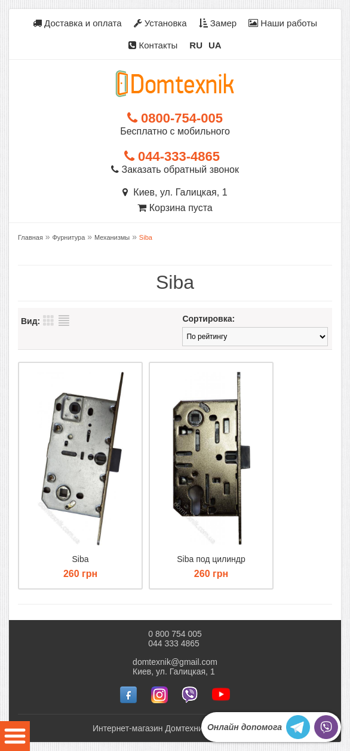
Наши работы (282, 23)
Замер (218, 23)
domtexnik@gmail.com (175, 662)
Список (64, 320)
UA (215, 45)
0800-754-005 (175, 118)
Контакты (152, 45)
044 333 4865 (173, 643)
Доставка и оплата (77, 23)
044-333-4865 (172, 156)
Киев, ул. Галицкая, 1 (174, 192)
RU (195, 45)
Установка (160, 23)
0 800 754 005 (175, 634)
